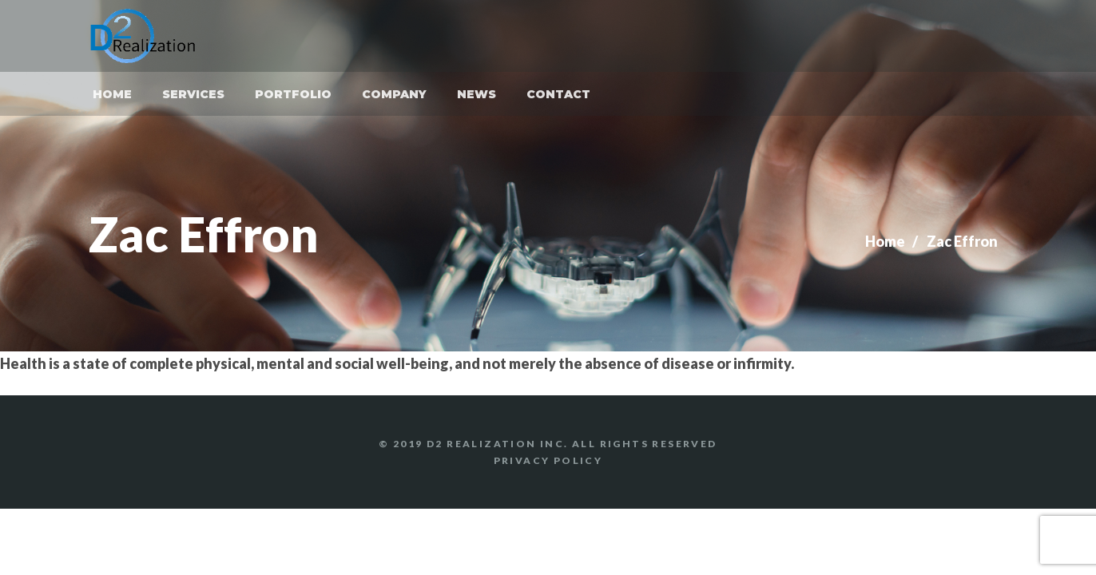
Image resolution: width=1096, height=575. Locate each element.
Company (394, 94)
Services (193, 94)
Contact (558, 94)
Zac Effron (962, 241)
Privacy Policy (548, 460)
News (476, 94)
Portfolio (293, 94)
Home (112, 94)
